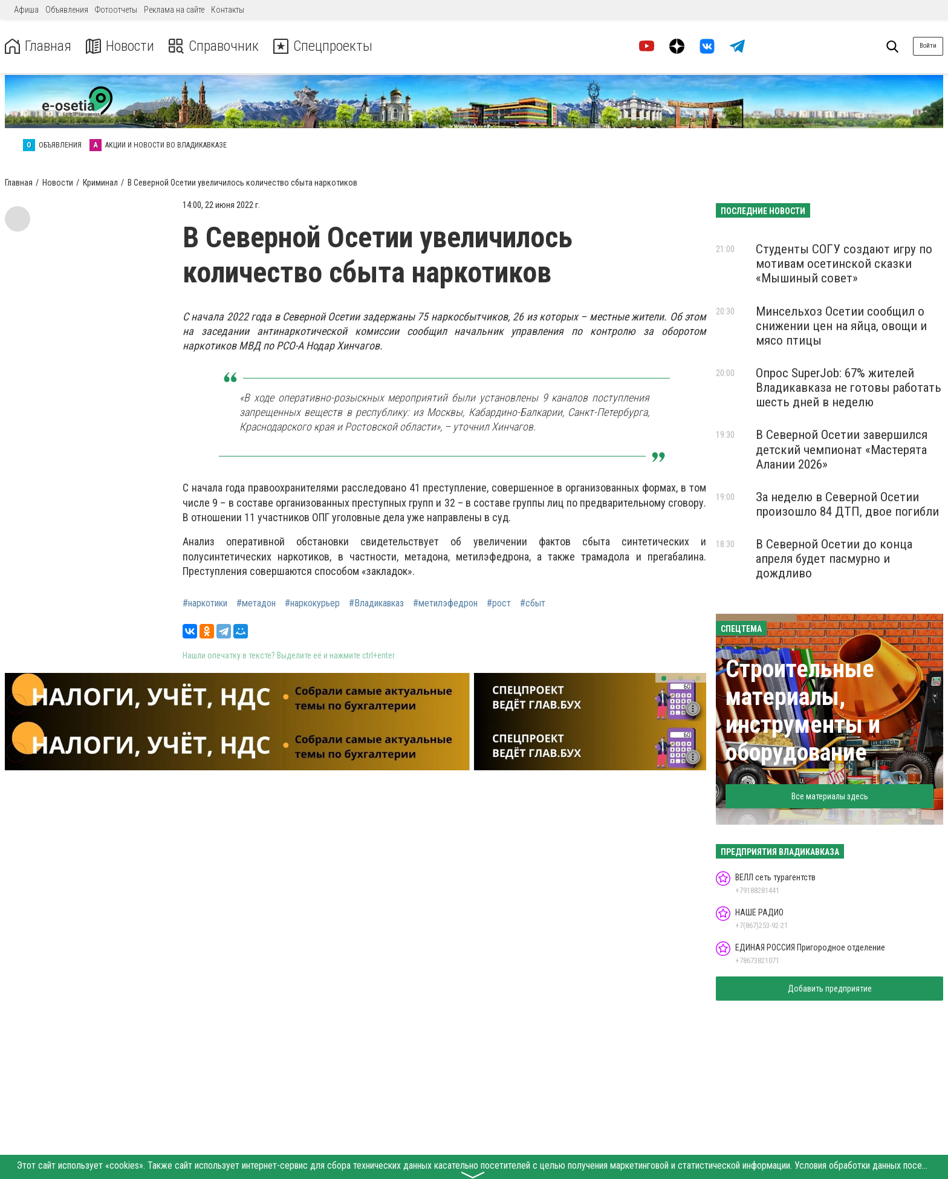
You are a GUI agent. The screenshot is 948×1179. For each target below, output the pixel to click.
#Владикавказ (376, 603)
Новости (120, 46)
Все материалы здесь (829, 796)
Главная (38, 46)
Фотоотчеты (116, 10)
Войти (928, 46)
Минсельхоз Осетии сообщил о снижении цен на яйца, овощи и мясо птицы (841, 326)
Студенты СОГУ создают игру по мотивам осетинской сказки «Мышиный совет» (844, 263)
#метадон (256, 603)
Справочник (214, 46)
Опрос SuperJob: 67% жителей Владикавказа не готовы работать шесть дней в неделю (848, 387)
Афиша (26, 10)
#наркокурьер (312, 603)
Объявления (66, 10)
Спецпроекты (322, 46)
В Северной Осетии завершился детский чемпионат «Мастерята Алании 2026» (841, 449)
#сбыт (532, 603)
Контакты (227, 10)
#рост (499, 603)
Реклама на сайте (174, 10)
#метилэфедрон (445, 603)
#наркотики (205, 603)
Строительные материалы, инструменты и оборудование (803, 711)
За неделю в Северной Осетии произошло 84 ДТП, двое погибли (847, 504)
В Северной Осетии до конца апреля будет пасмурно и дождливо (834, 558)
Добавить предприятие (830, 988)
